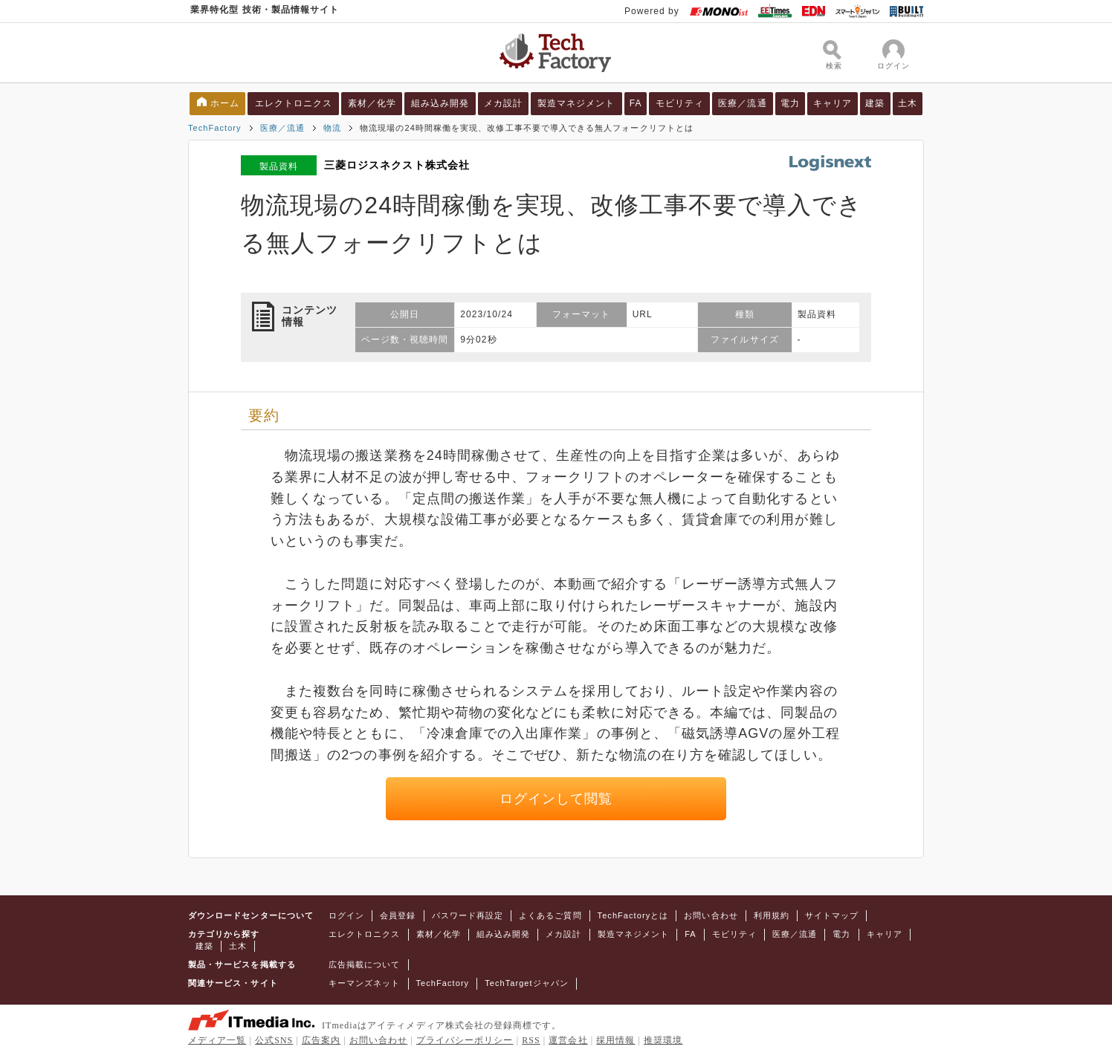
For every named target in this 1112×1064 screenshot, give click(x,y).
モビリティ (680, 103)
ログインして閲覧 (556, 798)
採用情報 (615, 1040)
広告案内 (321, 1040)
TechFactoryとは (633, 915)
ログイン (346, 915)
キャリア (832, 103)
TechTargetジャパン (527, 983)
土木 (907, 103)
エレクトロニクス (294, 103)
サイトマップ (832, 915)
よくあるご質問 (550, 915)
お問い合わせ (710, 915)
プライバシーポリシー (465, 1040)
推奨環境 (663, 1040)
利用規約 (771, 915)
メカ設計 (503, 103)
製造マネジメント (576, 103)
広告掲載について (365, 964)
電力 (790, 103)
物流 (332, 127)
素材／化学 (372, 103)
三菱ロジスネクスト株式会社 (397, 165)
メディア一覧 (217, 1040)
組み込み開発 (440, 103)
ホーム (224, 103)
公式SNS (274, 1040)
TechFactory (215, 127)
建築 (875, 103)
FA (636, 103)
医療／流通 (742, 103)
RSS (531, 1040)
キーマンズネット (365, 983)
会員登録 (398, 915)
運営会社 (568, 1040)
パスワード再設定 (468, 915)
